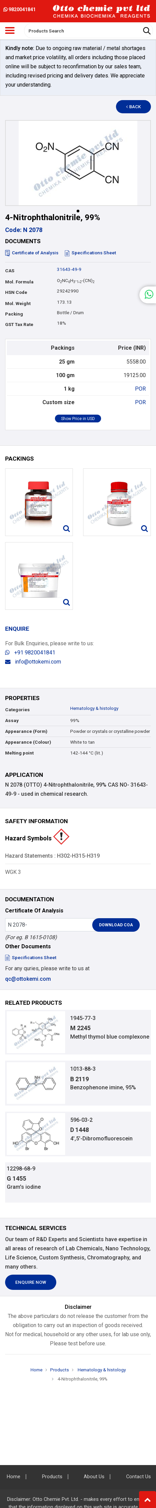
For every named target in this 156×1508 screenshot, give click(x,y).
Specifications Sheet (90, 252)
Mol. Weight (18, 303)
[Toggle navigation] (10, 30)
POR (140, 389)
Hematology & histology (94, 708)
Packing (14, 314)
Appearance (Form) (26, 731)
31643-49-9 (69, 269)
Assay (12, 720)
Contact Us (138, 1476)
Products (59, 1369)
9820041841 (19, 9)
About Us (94, 1476)
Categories (17, 709)
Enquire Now (30, 1282)
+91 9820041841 (30, 652)
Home (36, 1369)
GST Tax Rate (19, 324)
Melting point (19, 753)
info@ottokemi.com (33, 661)
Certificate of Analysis (31, 252)
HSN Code (16, 292)
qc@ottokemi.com (28, 979)
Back (133, 106)
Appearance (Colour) (28, 742)
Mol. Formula (19, 281)
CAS (9, 270)
